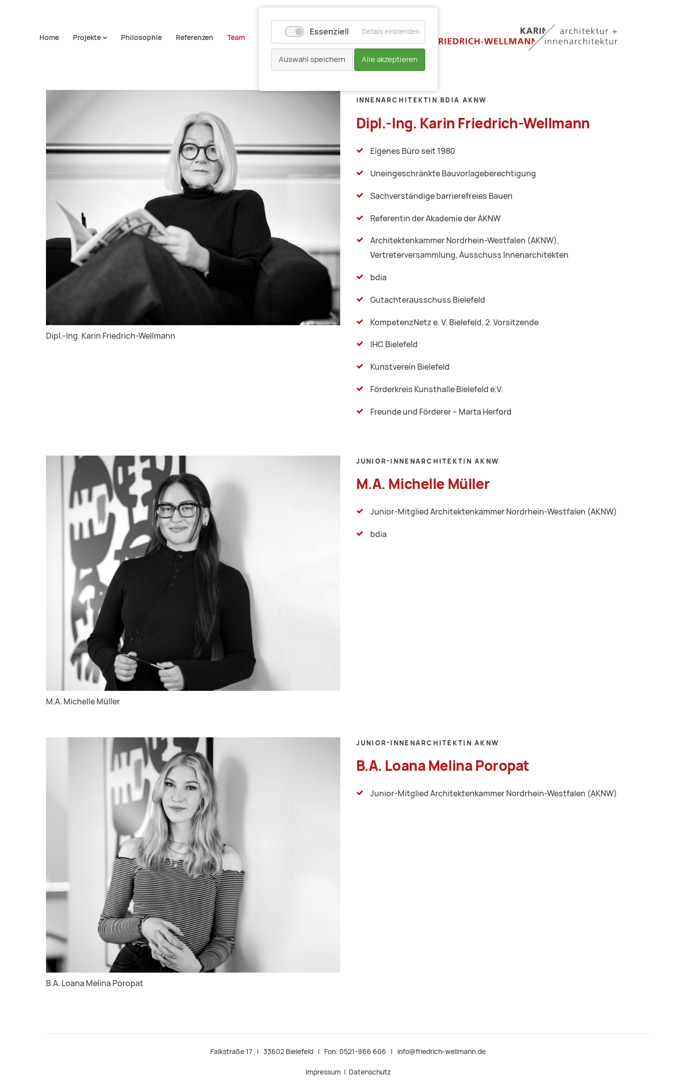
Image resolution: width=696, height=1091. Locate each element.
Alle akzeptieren (390, 59)
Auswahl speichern (312, 59)
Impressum (323, 1072)
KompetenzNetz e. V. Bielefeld (426, 322)
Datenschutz (370, 1072)
